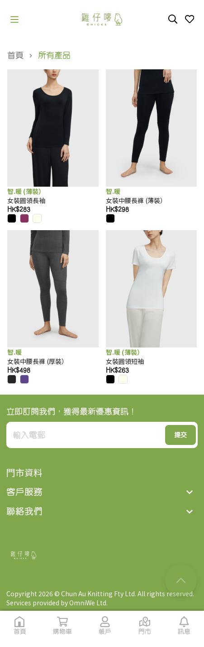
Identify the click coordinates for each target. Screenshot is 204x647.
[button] (14, 19)
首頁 (15, 55)
